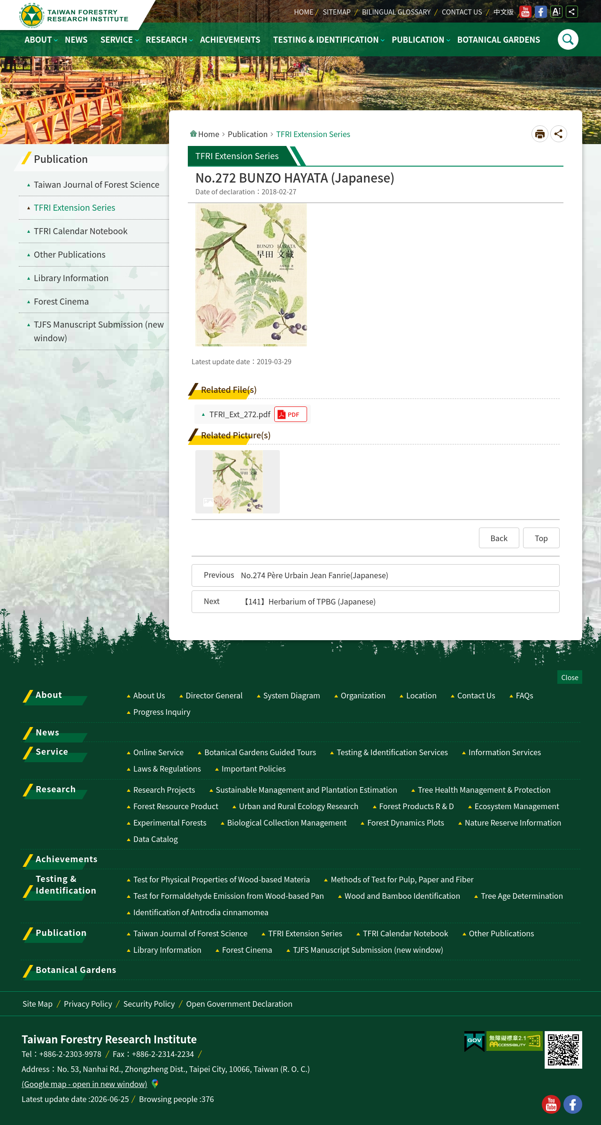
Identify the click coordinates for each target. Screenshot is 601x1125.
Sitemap (336, 11)
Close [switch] (569, 677)
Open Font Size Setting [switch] (556, 12)
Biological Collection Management (287, 822)
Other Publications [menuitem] (70, 254)
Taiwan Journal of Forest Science (190, 933)
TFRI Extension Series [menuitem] (75, 207)
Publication (418, 39)
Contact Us (462, 11)
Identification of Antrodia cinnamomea (201, 912)
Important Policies (254, 768)
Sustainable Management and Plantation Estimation (306, 789)
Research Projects (164, 789)
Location (421, 695)
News (76, 39)
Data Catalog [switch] (155, 838)
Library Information (167, 949)
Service (116, 39)
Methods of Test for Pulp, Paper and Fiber (402, 879)
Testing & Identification (326, 39)
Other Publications (501, 933)
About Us (149, 695)
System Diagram (291, 695)
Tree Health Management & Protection (484, 789)
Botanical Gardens (498, 39)
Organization (363, 695)
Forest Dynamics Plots (405, 822)
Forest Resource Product (175, 805)
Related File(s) (229, 389)
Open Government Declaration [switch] (239, 1003)
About (38, 39)
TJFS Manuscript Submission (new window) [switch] (99, 331)
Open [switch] (568, 39)
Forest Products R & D (416, 805)
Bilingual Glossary (396, 11)
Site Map (38, 1003)
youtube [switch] (525, 12)
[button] (499, 538)
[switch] (474, 1042)
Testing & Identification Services (392, 752)
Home (303, 11)
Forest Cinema (247, 949)
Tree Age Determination (522, 895)
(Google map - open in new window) (84, 1083)
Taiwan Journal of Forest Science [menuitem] (96, 184)
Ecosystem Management (517, 805)
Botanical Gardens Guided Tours (260, 752)
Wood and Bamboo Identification (402, 895)
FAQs (524, 695)
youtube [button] (551, 1104)
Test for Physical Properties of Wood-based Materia (221, 879)
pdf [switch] (293, 414)
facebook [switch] (541, 12)
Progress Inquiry (162, 711)
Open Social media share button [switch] (572, 12)
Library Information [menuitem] (71, 277)
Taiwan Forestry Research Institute (75, 15)
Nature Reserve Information (513, 822)
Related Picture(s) (236, 435)
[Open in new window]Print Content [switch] (540, 133)
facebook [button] (572, 1104)
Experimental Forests (170, 822)
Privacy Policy (88, 1003)
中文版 (503, 11)
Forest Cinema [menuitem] (61, 301)
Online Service (158, 752)
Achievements (230, 39)
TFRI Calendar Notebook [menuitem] (81, 231)
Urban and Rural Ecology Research (298, 805)
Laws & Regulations (167, 768)
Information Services (505, 752)
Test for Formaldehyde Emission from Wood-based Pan (228, 895)
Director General (214, 695)
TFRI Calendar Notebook (405, 933)
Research (166, 39)
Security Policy (149, 1003)
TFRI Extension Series (305, 933)
